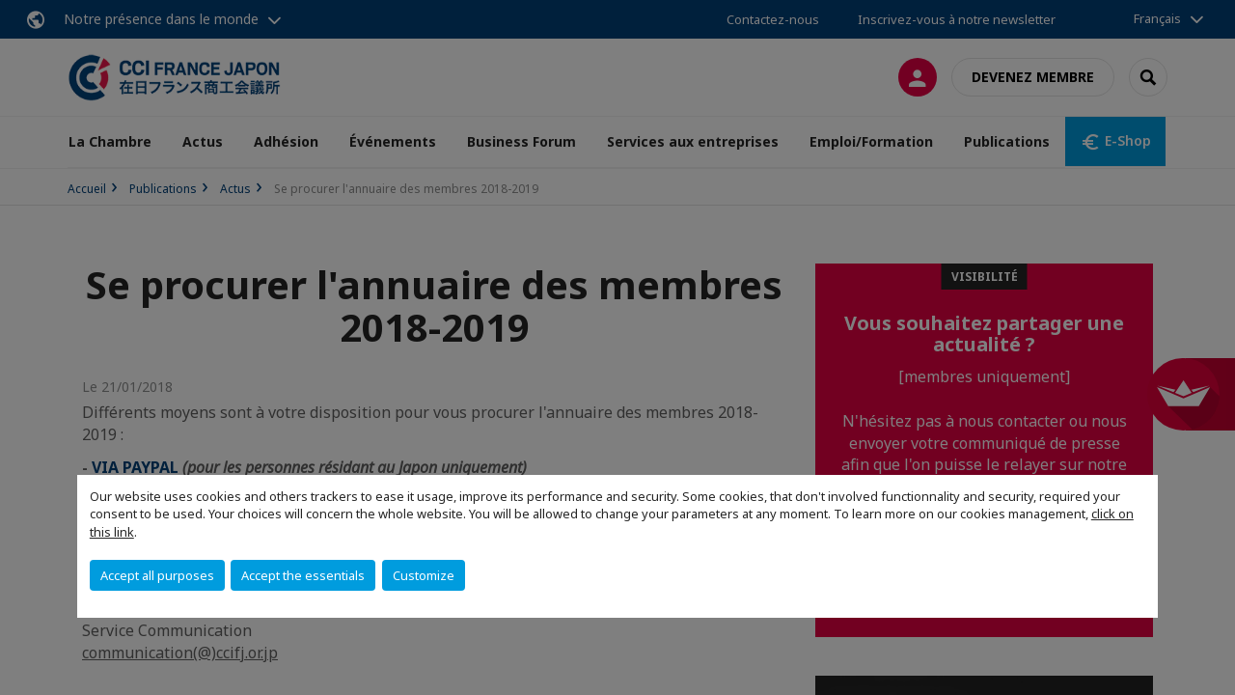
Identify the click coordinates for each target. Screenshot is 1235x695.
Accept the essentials (303, 575)
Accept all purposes (157, 575)
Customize (423, 575)
